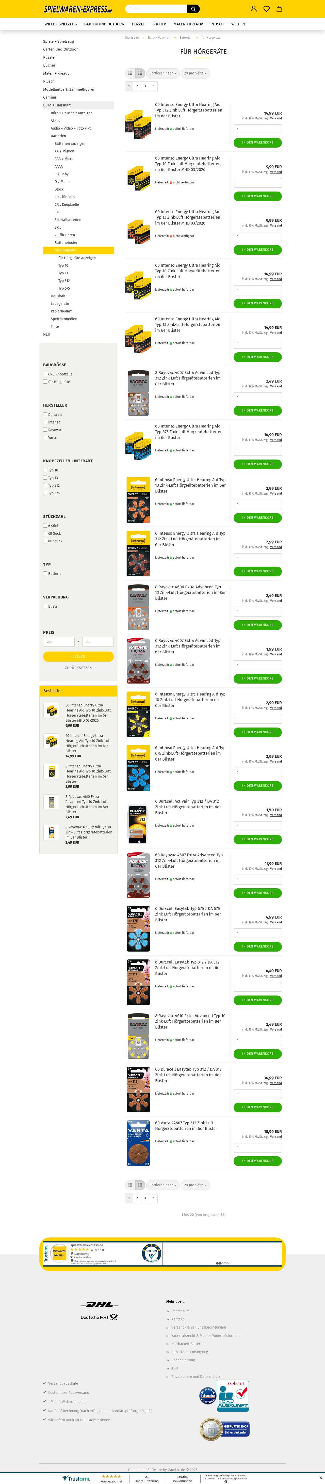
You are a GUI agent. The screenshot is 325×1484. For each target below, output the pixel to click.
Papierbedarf (61, 311)
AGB (174, 1368)
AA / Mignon (64, 151)
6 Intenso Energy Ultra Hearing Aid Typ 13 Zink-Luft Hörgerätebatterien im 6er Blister (190, 485)
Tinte (55, 326)
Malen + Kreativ (188, 24)
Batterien (58, 136)
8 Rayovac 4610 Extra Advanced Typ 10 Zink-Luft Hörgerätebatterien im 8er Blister (190, 1021)
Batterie (52, 573)
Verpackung (56, 597)
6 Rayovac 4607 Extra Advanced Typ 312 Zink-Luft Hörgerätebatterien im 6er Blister (188, 646)
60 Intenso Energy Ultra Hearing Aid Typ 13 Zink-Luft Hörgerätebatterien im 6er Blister (188, 325)
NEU (46, 334)
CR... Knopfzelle (67, 204)
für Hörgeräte (65, 250)
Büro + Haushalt (57, 105)
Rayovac (52, 430)
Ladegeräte (60, 304)
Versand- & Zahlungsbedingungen (198, 1327)
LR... (58, 212)
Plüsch (217, 24)
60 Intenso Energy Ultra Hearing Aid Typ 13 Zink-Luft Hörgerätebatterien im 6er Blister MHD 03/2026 (188, 217)
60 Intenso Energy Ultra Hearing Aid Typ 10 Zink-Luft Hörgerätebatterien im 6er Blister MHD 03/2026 (188, 164)
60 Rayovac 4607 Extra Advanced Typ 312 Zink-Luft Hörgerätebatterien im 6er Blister (189, 860)
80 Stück (52, 541)
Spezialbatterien (68, 220)
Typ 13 (63, 273)
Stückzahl (54, 516)
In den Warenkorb (257, 142)
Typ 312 (64, 281)
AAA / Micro (64, 159)
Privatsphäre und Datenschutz (195, 1377)
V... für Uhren (65, 235)
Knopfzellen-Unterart (68, 461)
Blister (51, 606)
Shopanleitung (183, 1360)
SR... (58, 227)
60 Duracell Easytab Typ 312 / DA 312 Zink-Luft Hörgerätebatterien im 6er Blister (188, 1075)
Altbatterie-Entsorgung (189, 1352)
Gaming (49, 97)
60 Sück (52, 533)
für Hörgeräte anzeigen (77, 258)
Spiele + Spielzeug (60, 24)
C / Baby (62, 174)
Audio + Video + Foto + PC (71, 128)
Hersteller (55, 405)
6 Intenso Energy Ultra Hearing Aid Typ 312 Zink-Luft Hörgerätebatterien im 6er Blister (190, 539)
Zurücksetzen (78, 668)
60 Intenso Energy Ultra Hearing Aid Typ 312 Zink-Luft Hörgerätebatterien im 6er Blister (188, 110)
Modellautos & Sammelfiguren (69, 89)
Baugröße (54, 364)
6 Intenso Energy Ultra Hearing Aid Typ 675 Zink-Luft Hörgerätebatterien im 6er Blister (190, 753)
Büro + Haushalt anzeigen (71, 113)
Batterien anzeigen (70, 143)
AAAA (59, 166)
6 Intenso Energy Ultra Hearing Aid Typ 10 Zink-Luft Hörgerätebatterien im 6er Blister (190, 700)
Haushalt (58, 296)
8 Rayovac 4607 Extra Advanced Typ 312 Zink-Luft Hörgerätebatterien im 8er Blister (188, 378)
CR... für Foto (65, 197)
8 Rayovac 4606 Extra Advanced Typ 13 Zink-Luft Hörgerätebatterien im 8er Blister (190, 593)
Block (59, 189)
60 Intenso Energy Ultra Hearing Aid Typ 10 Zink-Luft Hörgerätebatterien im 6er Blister (188, 271)
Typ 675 (64, 288)
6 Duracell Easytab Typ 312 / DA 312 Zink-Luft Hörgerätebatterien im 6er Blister (188, 968)
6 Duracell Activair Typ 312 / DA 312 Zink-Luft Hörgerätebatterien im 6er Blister (188, 807)
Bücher (159, 24)
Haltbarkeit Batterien (188, 1344)
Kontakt (177, 1319)
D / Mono (62, 182)
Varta (50, 437)
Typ (47, 564)
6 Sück (51, 526)
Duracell (52, 414)
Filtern (78, 656)
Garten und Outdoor (104, 24)
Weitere (238, 24)
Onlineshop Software (145, 1470)
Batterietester (66, 243)
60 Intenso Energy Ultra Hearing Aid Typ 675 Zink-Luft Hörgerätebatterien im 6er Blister (188, 432)
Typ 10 (63, 265)
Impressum (180, 1311)
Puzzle (138, 24)
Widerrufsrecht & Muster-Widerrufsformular (206, 1336)
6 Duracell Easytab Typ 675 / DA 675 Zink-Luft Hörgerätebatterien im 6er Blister (188, 914)
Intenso (51, 422)
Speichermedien (64, 319)
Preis (49, 632)
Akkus (55, 121)
